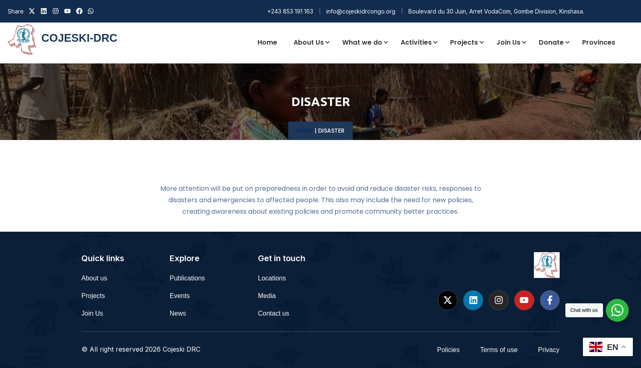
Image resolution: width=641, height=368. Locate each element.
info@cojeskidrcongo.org (360, 11)
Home (304, 130)
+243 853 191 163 (290, 11)
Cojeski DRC (181, 349)
